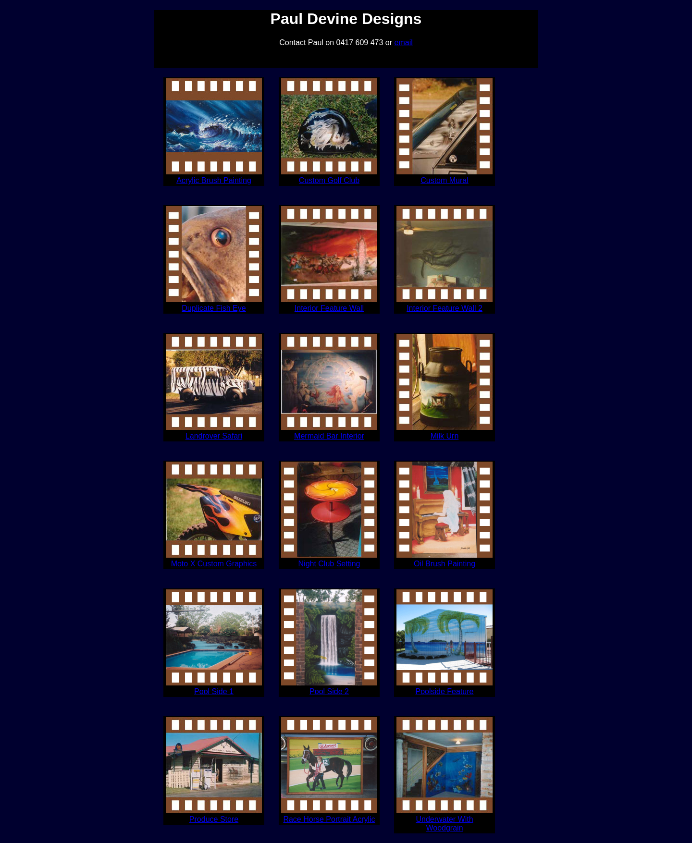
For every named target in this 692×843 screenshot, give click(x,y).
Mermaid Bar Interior (329, 436)
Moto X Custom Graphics (214, 564)
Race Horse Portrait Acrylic (329, 819)
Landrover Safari (213, 436)
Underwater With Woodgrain (444, 823)
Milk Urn (445, 436)
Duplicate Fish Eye (214, 308)
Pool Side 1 (214, 691)
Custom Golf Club (329, 180)
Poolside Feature (445, 691)
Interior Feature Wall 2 (444, 308)
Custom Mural (444, 180)
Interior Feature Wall (329, 308)
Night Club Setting (329, 564)
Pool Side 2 (329, 691)
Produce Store (213, 819)
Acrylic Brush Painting (213, 180)
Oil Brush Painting (444, 564)
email (404, 42)
